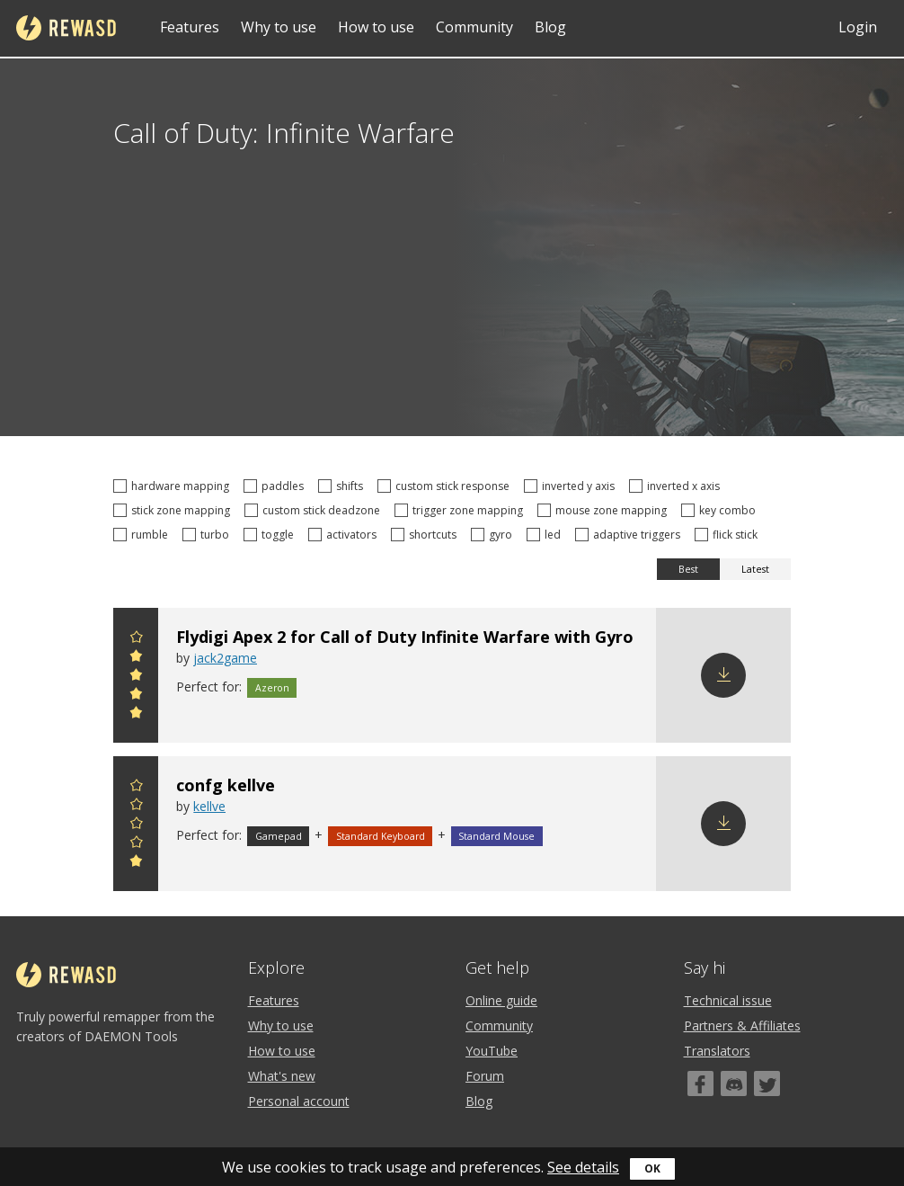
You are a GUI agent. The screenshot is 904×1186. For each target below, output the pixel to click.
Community (474, 27)
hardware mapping (174, 486)
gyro (494, 534)
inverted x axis (677, 486)
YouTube (491, 1050)
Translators (717, 1050)
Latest (755, 569)
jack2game (225, 657)
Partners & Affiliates (742, 1025)
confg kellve (225, 785)
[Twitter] (767, 1083)
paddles (276, 486)
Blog (550, 27)
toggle (271, 534)
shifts (343, 486)
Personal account (299, 1101)
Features (189, 27)
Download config (723, 675)
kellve (209, 806)
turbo (208, 534)
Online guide (501, 1000)
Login (857, 27)
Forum (484, 1075)
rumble (143, 534)
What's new (281, 1075)
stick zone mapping (174, 510)
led (546, 534)
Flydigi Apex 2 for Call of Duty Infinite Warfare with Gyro (405, 636)
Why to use (278, 27)
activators (345, 534)
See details (583, 1167)
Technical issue (728, 1000)
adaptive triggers (630, 534)
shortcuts (426, 534)
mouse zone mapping (604, 510)
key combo (721, 510)
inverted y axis (572, 486)
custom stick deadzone (315, 510)
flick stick (729, 534)
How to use (376, 27)
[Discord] (734, 1083)
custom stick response (446, 486)
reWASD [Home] (66, 28)
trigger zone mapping (461, 510)
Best (688, 569)
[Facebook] (700, 1083)
